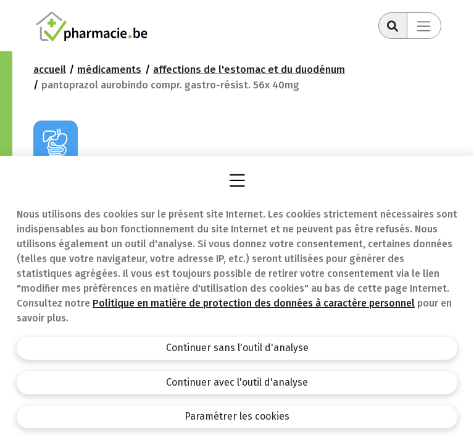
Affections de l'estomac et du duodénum (249, 69)
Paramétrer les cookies (237, 416)
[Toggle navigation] (424, 25)
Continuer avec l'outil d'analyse (237, 382)
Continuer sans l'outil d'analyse (237, 348)
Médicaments (109, 69)
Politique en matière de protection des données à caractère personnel (254, 303)
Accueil (49, 69)
